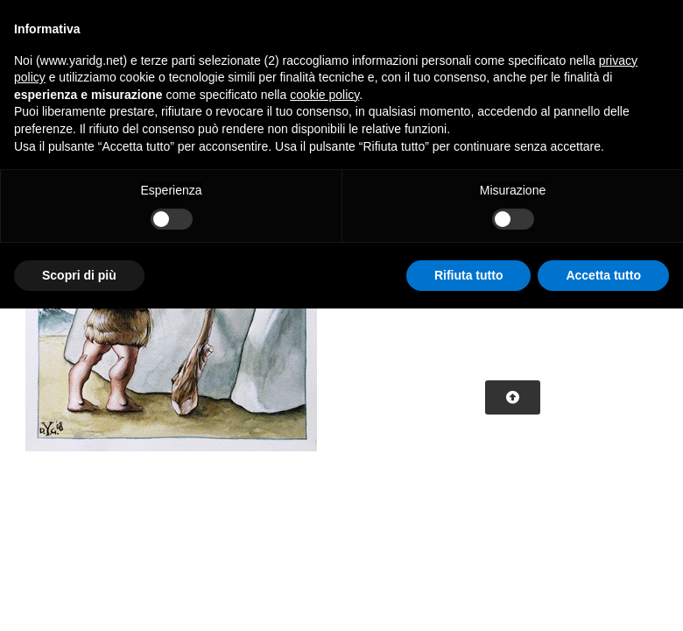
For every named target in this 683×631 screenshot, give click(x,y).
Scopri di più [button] (79, 275)
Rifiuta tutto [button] (468, 275)
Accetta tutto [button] (603, 275)
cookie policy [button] (324, 95)
